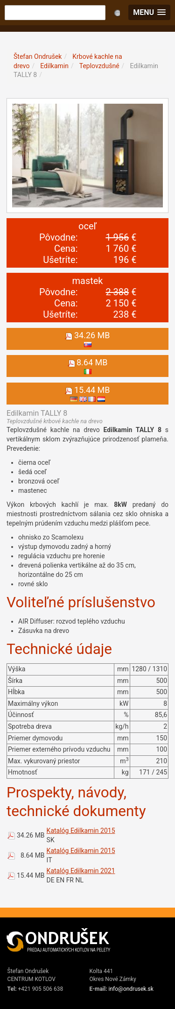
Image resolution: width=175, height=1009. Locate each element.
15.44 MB (31, 875)
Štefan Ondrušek (38, 56)
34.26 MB (31, 835)
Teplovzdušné (99, 66)
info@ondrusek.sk (131, 989)
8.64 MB (33, 855)
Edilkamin (54, 66)
